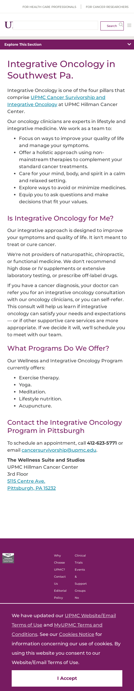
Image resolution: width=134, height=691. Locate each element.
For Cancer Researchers (107, 7)
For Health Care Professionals (49, 7)
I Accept (67, 678)
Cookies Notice (76, 634)
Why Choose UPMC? (59, 562)
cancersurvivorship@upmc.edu (59, 450)
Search (112, 26)
